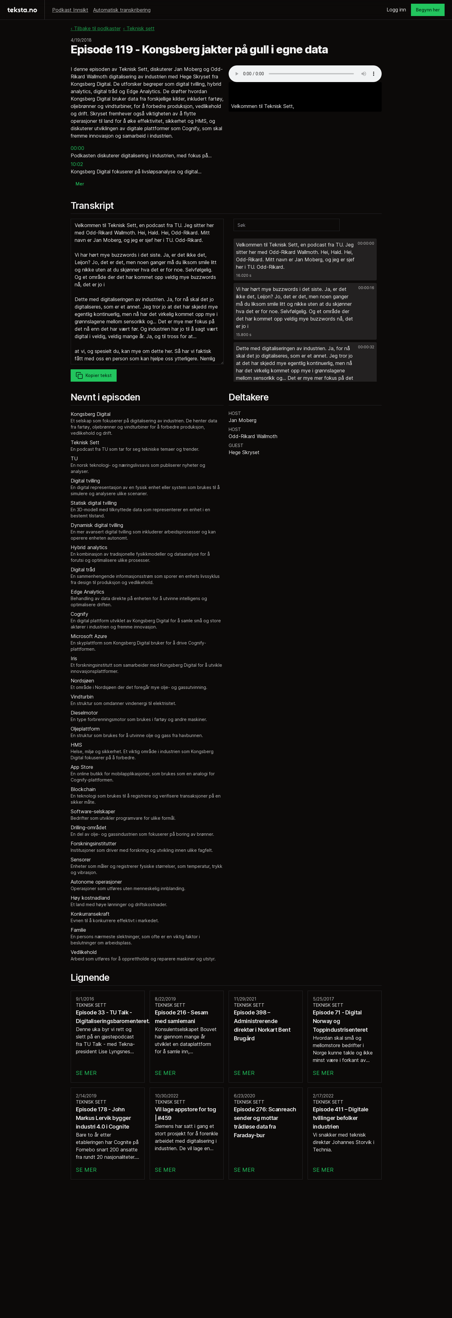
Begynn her (428, 9)
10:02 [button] (77, 164)
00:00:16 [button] (366, 287)
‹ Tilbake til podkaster (96, 28)
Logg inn (396, 9)
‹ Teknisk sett (139, 28)
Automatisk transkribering (122, 10)
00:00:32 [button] (366, 347)
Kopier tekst (94, 375)
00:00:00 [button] (366, 243)
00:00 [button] (77, 148)
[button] (305, 259)
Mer (80, 183)
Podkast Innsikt (70, 10)
